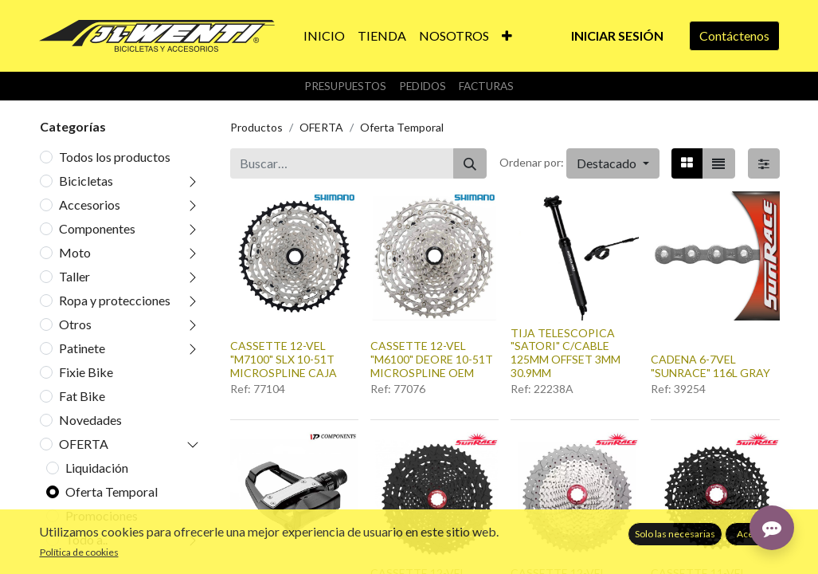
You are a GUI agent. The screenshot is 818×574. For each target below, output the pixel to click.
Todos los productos (114, 156)
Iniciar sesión (617, 35)
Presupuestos (345, 86)
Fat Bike (82, 395)
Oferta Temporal (111, 491)
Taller (74, 276)
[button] (507, 36)
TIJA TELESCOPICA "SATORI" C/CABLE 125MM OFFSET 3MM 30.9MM (565, 352)
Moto (75, 252)
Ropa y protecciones (114, 300)
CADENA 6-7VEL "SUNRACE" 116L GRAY (710, 365)
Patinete (82, 348)
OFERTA (83, 443)
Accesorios (89, 204)
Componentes (97, 228)
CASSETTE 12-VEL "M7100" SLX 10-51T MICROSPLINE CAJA (283, 359)
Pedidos (422, 86)
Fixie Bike (86, 371)
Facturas (486, 86)
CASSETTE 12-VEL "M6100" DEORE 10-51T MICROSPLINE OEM (431, 359)
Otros (75, 324)
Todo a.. (86, 539)
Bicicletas (86, 180)
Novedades (90, 419)
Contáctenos (734, 35)
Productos (256, 127)
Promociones (101, 515)
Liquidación (96, 467)
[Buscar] (470, 163)
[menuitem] (324, 36)
